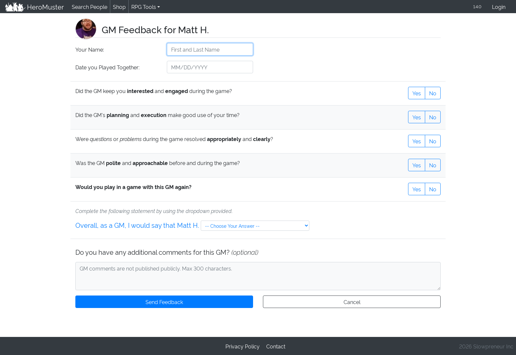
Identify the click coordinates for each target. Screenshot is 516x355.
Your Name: (89, 49)
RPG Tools (142, 6)
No (432, 92)
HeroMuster (34, 7)
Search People (88, 6)
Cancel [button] (351, 301)
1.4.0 (477, 6)
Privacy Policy (242, 346)
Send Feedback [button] (164, 301)
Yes (416, 92)
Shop (118, 6)
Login (498, 6)
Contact (275, 346)
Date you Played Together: (107, 67)
